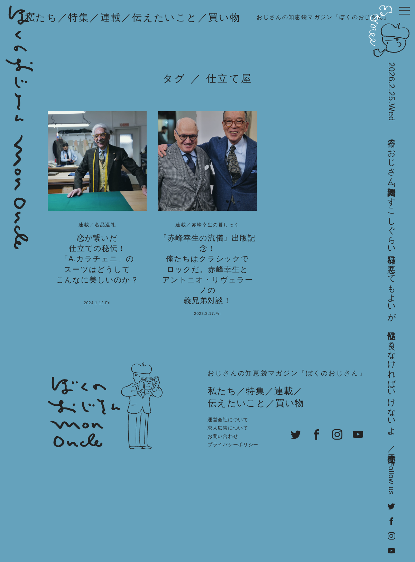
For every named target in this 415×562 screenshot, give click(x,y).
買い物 (224, 17)
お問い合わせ (223, 436)
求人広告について (228, 428)
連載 (111, 17)
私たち (41, 17)
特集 (79, 17)
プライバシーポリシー (233, 444)
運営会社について (228, 419)
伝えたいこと (165, 17)
